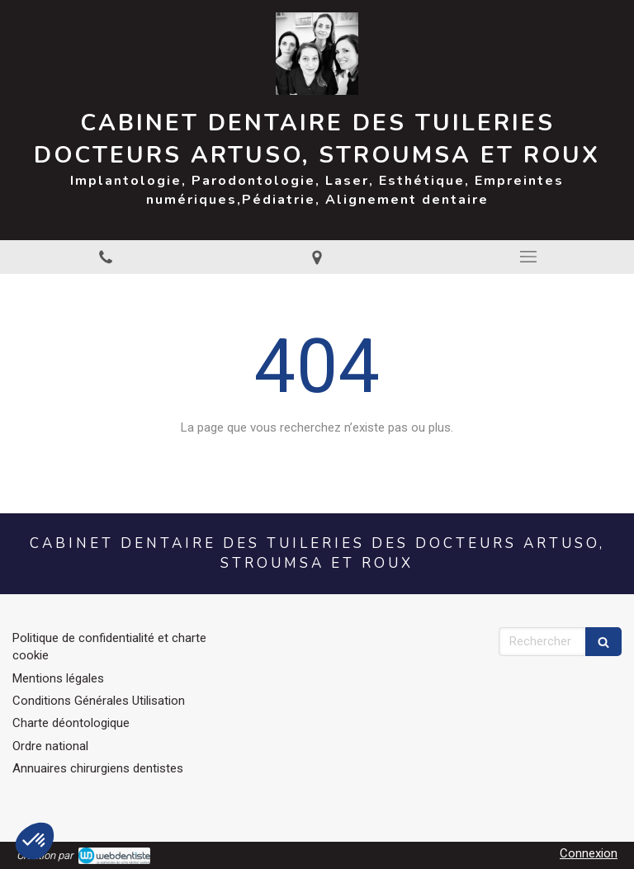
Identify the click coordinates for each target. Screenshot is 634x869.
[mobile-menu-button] (528, 256)
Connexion (588, 853)
